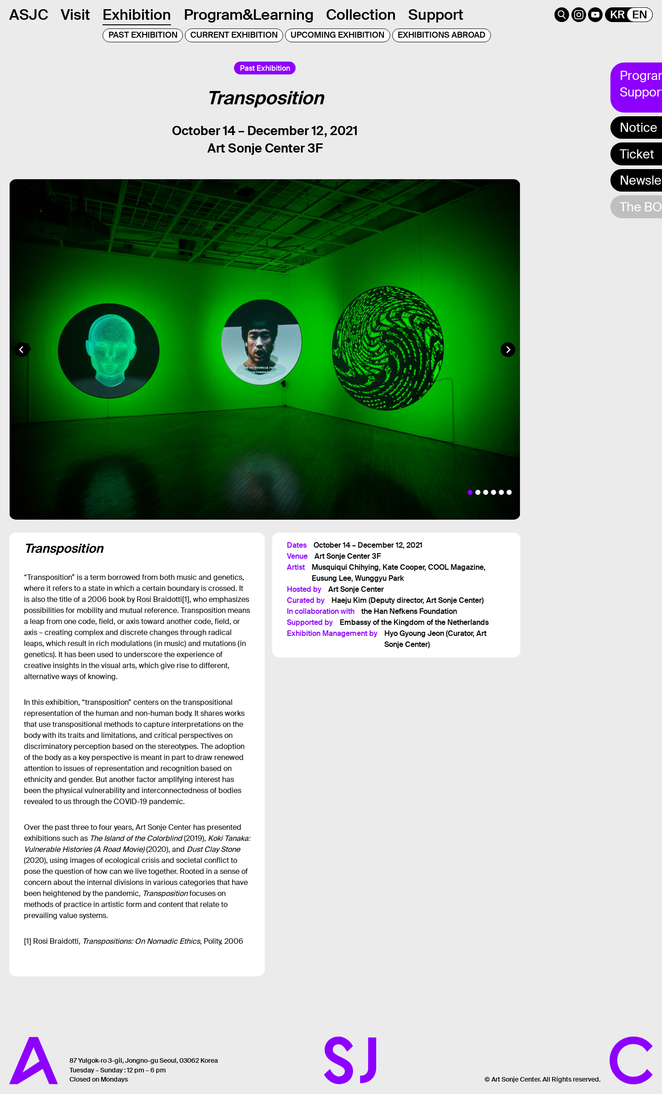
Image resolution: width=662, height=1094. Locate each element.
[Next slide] (508, 349)
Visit (75, 14)
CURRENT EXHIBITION (234, 35)
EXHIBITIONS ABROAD (441, 35)
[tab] (470, 492)
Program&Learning (249, 14)
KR (617, 15)
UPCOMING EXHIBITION (337, 35)
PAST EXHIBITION (142, 35)
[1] (185, 599)
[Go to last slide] (21, 349)
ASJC (28, 14)
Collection (361, 14)
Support (435, 14)
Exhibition (137, 14)
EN (639, 15)
